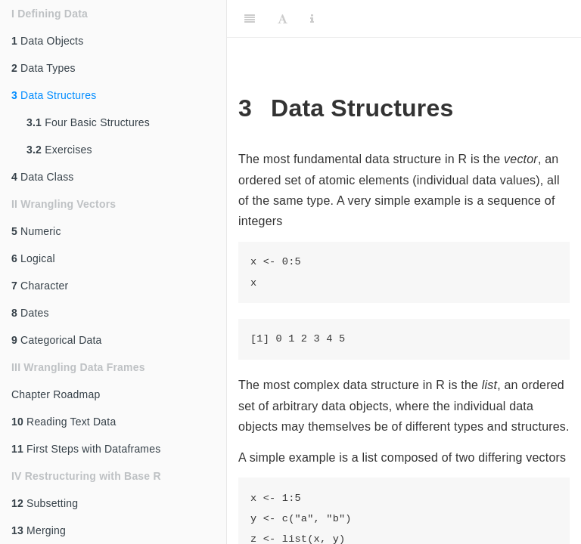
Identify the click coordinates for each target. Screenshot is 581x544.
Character (39, 286)
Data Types (43, 68)
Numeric (36, 231)
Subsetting (44, 503)
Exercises (59, 150)
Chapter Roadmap (55, 394)
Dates (30, 313)
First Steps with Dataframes (85, 449)
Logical (33, 258)
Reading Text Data (63, 422)
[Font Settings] (282, 19)
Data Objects (47, 41)
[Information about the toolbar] (312, 19)
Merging (38, 530)
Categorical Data (56, 340)
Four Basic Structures (88, 122)
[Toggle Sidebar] (249, 19)
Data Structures (53, 95)
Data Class (42, 177)
